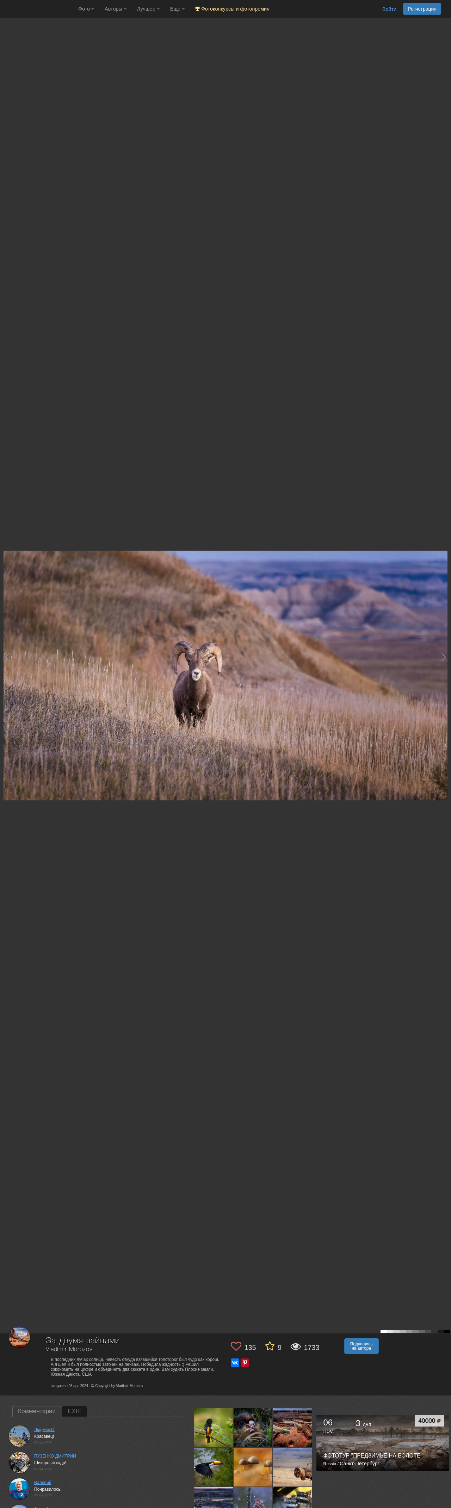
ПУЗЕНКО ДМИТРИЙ (55, 1456)
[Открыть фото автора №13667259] (213, 1427)
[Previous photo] (6, 657)
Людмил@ (44, 1429)
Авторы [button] (115, 8)
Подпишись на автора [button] (361, 1346)
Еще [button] (177, 8)
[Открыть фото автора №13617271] (293, 1467)
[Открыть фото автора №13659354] (253, 1427)
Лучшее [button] (148, 8)
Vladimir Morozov (69, 1349)
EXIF (74, 1411)
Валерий (42, 1482)
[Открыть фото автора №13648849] (293, 1427)
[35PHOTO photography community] (38, 9)
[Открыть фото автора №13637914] (213, 1467)
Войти (389, 9)
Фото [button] (86, 8)
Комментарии (37, 1411)
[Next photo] (443, 657)
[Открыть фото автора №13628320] (253, 1467)
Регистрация (422, 8)
